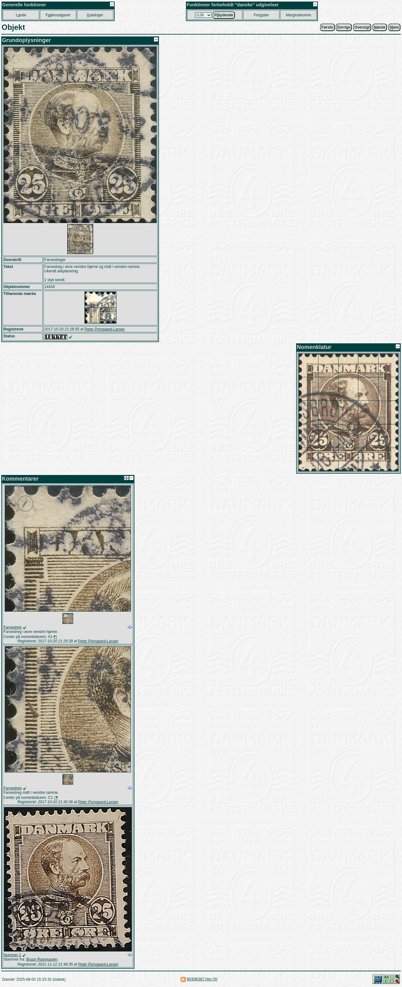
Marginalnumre (298, 15)
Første (327, 27)
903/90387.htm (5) (202, 979)
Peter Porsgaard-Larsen (104, 329)
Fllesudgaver (58, 15)
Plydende (223, 15)
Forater (261, 15)
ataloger (95, 15)
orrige (343, 27)
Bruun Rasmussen (41, 959)
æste (380, 27)
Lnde (21, 15)
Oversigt (362, 27)
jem (394, 27)
